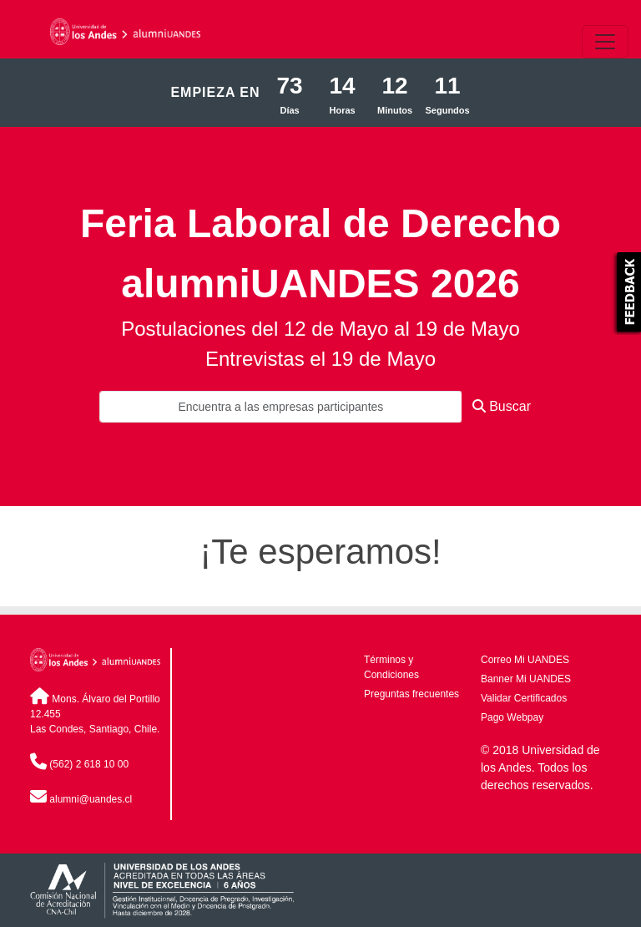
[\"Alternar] (605, 41)
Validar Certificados (524, 698)
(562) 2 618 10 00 (89, 764)
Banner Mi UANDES (526, 679)
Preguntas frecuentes (411, 694)
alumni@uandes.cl (90, 799)
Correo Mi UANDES (525, 660)
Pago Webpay (512, 717)
